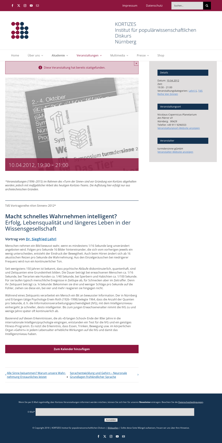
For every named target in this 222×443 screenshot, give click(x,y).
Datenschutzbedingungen (190, 402)
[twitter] (18, 5)
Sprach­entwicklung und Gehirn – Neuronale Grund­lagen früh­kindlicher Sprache (98, 375)
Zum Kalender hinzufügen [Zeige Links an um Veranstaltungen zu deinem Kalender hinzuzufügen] (72, 349)
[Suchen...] (187, 6)
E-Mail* (31, 411)
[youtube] (31, 5)
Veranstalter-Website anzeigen (175, 152)
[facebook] (12, 5)
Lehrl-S (193, 90)
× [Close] (136, 63)
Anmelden (111, 420)
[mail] (37, 5)
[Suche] (207, 6)
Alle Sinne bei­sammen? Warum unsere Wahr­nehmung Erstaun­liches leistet (36, 375)
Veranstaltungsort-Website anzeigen (178, 128)
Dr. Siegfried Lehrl (41, 239)
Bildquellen (113, 427)
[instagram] (25, 5)
